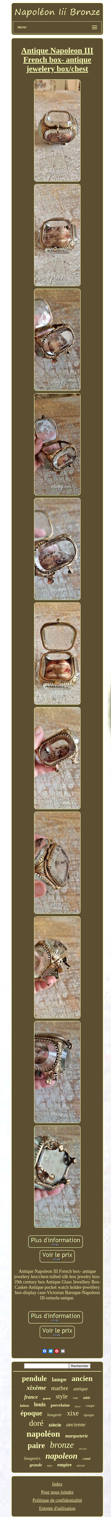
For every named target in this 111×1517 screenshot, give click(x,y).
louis (40, 1404)
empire (64, 1464)
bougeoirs (32, 1458)
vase (75, 1398)
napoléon (43, 1433)
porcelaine (60, 1405)
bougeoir (54, 1415)
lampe (59, 1379)
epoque (89, 1415)
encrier (83, 1448)
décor (78, 1406)
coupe (90, 1406)
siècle (55, 1425)
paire (36, 1445)
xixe (73, 1413)
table (86, 1398)
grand (47, 1398)
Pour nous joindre (57, 1492)
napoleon (61, 1456)
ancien (81, 1378)
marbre (59, 1388)
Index (57, 1484)
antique (80, 1388)
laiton (24, 1406)
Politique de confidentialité (57, 1500)
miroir (81, 1465)
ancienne (76, 1425)
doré (36, 1423)
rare (49, 1465)
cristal (86, 1459)
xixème (36, 1387)
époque (31, 1413)
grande (36, 1465)
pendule (34, 1378)
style (62, 1396)
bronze (62, 1445)
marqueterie (76, 1435)
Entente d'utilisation (57, 1508)
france (31, 1397)
